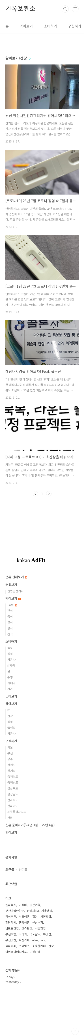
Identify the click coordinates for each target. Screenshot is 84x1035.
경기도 (11, 771)
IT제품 (11, 665)
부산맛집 (10, 940)
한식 (10, 610)
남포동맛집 (12, 928)
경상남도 (12, 794)
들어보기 (11, 696)
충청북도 (12, 776)
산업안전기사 (15, 591)
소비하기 (50, 26)
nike (35, 940)
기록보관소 (20, 9)
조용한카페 (39, 946)
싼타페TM (33, 911)
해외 (10, 817)
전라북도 (12, 800)
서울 (10, 747)
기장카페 (35, 952)
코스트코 (27, 928)
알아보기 (11, 703)
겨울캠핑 (46, 911)
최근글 (9, 869)
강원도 (11, 765)
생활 (10, 654)
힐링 (35, 916)
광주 (10, 759)
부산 (10, 753)
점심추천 (10, 916)
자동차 (11, 659)
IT (8, 710)
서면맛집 (45, 916)
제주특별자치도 (16, 812)
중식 (10, 616)
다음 (49, 493)
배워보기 (11, 584)
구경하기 (74, 26)
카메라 (11, 683)
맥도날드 (35, 934)
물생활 (11, 727)
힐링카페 (10, 922)
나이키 (23, 934)
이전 (35, 493)
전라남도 (12, 806)
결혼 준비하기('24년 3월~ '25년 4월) (30, 825)
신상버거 (37, 922)
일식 (10, 622)
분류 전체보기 (16, 577)
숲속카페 (10, 946)
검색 (65, 9)
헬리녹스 (10, 905)
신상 (51, 946)
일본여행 (35, 905)
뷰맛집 (47, 934)
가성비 (23, 905)
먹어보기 (26, 26)
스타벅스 (24, 946)
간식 (10, 634)
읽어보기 (11, 832)
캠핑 (10, 648)
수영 (10, 677)
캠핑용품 (24, 922)
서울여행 (24, 916)
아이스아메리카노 (16, 952)
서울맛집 (40, 928)
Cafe (12, 605)
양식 (10, 628)
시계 (10, 689)
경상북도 (12, 788)
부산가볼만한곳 (14, 911)
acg (43, 940)
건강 (10, 716)
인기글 (23, 869)
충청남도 (12, 782)
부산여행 (10, 934)
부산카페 (24, 940)
